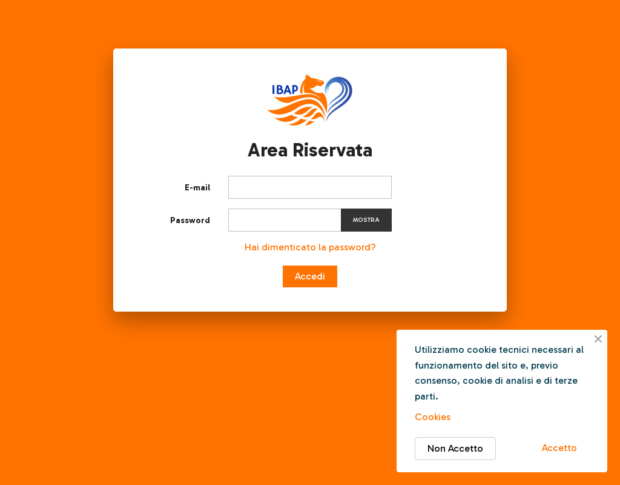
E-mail (197, 187)
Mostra (366, 220)
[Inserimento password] (310, 220)
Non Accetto (455, 448)
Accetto (559, 447)
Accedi (310, 276)
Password (190, 220)
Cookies (432, 417)
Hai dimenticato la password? (310, 247)
